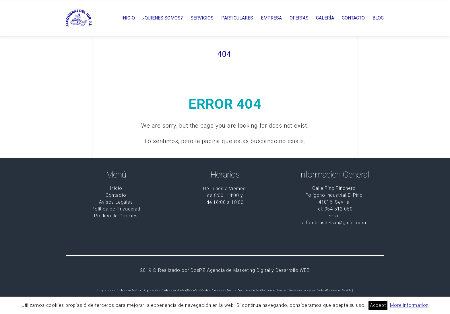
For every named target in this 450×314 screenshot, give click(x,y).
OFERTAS (299, 18)
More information (409, 305)
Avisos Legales (116, 202)
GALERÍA (325, 18)
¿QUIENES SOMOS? (162, 18)
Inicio (116, 188)
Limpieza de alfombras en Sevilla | (119, 290)
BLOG (378, 18)
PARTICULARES (237, 18)
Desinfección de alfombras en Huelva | (263, 290)
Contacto (116, 195)
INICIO (128, 18)
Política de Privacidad (116, 209)
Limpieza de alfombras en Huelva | (164, 290)
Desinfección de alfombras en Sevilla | (212, 290)
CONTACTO (353, 18)
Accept (378, 305)
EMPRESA (271, 18)
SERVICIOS (202, 18)
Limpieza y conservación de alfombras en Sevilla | (320, 290)
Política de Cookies (115, 216)
